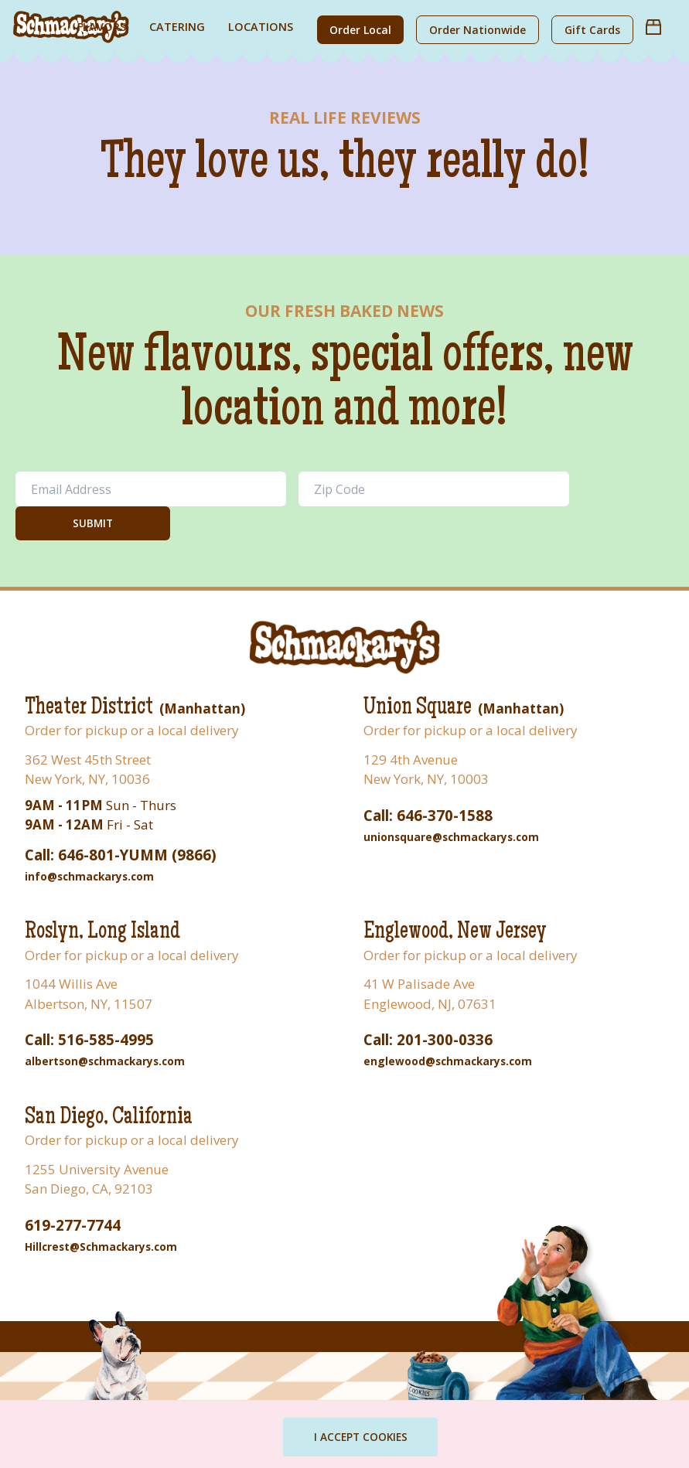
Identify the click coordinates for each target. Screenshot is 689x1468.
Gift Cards (592, 29)
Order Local (360, 29)
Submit (93, 523)
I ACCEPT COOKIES (363, 1436)
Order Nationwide (477, 29)
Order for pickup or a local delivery (132, 730)
